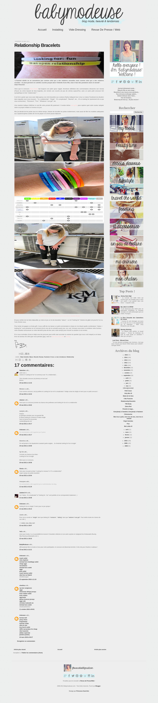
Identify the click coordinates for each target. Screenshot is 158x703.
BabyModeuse (24, 544)
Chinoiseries (128, 414)
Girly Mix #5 (128, 393)
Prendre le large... (128, 409)
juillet (127, 380)
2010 (126, 441)
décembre (127, 367)
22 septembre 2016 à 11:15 (27, 579)
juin (127, 383)
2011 (126, 365)
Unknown (22, 429)
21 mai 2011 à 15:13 (25, 509)
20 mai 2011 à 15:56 (25, 446)
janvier (127, 437)
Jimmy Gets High (126, 296)
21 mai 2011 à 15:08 (25, 498)
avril (127, 429)
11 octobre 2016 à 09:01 (27, 609)
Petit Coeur (128, 391)
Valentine (22, 370)
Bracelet (36, 357)
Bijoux (31, 357)
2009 (126, 443)
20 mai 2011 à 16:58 (25, 462)
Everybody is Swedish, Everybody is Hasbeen (128, 411)
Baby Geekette (24, 357)
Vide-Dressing (77, 29)
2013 (126, 360)
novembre (127, 370)
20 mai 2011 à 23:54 (25, 475)
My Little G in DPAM (127, 307)
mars (127, 432)
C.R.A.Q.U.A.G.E (128, 388)
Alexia (21, 468)
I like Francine (128, 398)
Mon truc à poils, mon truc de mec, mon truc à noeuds (128, 417)
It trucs (52, 357)
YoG (20, 531)
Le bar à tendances (60, 357)
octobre (127, 373)
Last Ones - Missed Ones (120, 340)
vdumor (21, 400)
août (127, 378)
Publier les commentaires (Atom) (32, 653)
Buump (41, 357)
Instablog (57, 29)
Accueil (42, 29)
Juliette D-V (23, 493)
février (127, 435)
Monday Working (126, 329)
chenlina (22, 585)
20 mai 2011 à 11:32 (25, 383)
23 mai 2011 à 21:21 (25, 549)
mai (127, 386)
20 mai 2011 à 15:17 (25, 424)
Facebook (47, 357)
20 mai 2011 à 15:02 (25, 405)
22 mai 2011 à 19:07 (25, 525)
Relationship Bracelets (128, 401)
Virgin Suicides (128, 421)
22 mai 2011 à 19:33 (25, 538)
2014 (126, 357)
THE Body (128, 404)
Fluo (128, 424)
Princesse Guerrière (82, 691)
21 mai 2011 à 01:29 (25, 486)
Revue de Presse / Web (105, 29)
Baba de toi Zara (128, 396)
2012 (126, 362)
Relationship (70, 357)
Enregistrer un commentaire (26, 641)
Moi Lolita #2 (128, 426)
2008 (126, 446)
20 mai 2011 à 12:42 (25, 394)
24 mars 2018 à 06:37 (26, 637)
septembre (127, 375)
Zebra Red (128, 406)
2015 (126, 355)
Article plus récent (20, 649)
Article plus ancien (100, 649)
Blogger (98, 686)
